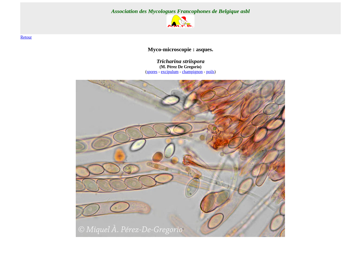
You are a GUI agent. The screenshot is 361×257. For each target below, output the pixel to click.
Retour (26, 37)
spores (152, 71)
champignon (192, 71)
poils (210, 71)
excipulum (170, 71)
